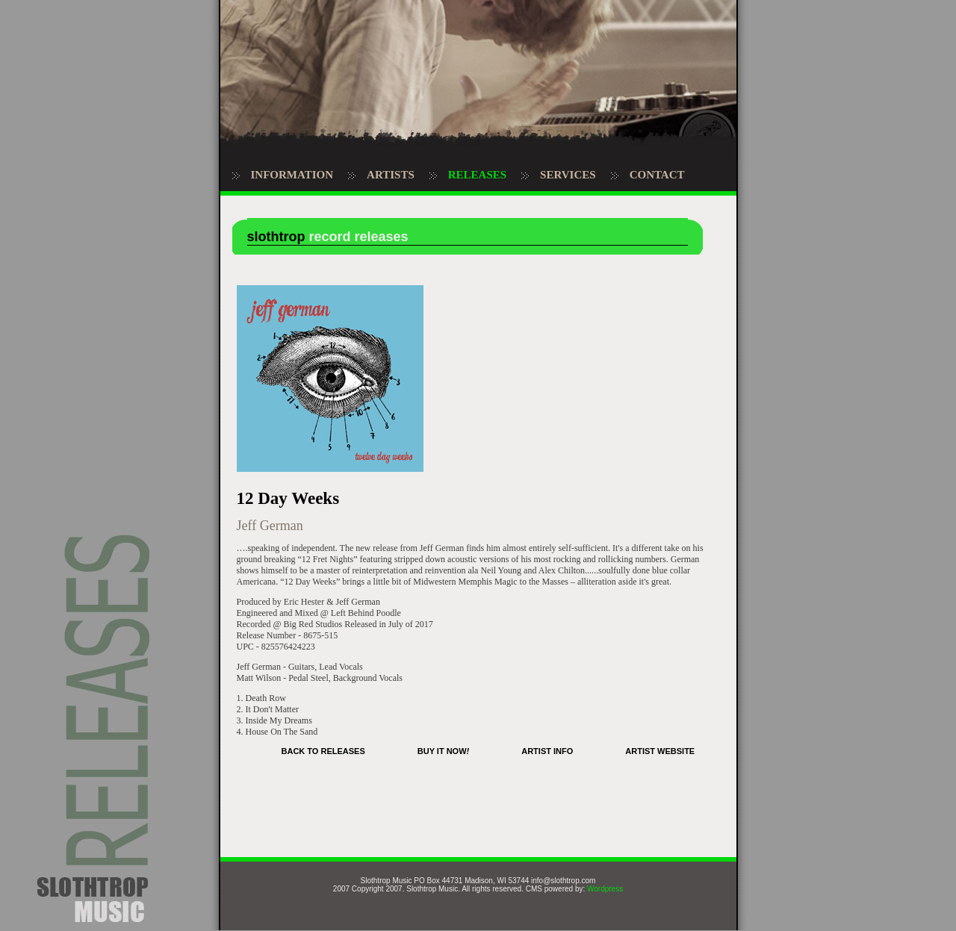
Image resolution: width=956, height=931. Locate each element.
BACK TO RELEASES (323, 751)
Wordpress (605, 889)
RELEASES (477, 175)
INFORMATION (292, 175)
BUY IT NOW (443, 751)
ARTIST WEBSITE (660, 751)
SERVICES (568, 175)
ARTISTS (391, 175)
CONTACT (657, 175)
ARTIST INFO (547, 751)
